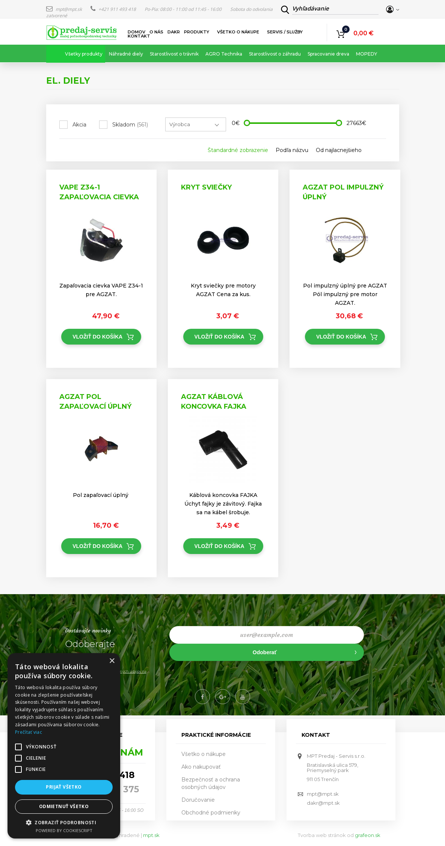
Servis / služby (285, 32)
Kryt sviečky (206, 187)
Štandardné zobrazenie (238, 150)
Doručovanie (198, 799)
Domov (136, 32)
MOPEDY (366, 54)
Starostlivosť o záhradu (275, 54)
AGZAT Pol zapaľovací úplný (95, 402)
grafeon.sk (367, 835)
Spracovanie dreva (328, 54)
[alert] (64, 745)
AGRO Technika (223, 54)
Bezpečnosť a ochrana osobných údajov (210, 783)
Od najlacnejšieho (339, 150)
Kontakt (139, 36)
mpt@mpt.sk (64, 9)
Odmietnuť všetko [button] (64, 806)
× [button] (112, 661)
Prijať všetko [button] (63, 787)
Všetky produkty (84, 54)
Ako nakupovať (201, 766)
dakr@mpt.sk (323, 803)
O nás (156, 32)
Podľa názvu (292, 150)
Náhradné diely (126, 54)
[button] (64, 822)
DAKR (173, 32)
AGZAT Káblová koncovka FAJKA (213, 402)
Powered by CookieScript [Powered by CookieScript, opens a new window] (64, 830)
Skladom (130, 124)
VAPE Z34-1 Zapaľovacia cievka (99, 192)
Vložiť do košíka (97, 337)
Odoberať (265, 652)
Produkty (197, 32)
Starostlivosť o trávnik (174, 54)
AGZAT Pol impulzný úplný (343, 192)
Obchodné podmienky (210, 812)
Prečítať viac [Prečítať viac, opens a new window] (28, 732)
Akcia (79, 124)
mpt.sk (151, 835)
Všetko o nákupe (238, 32)
